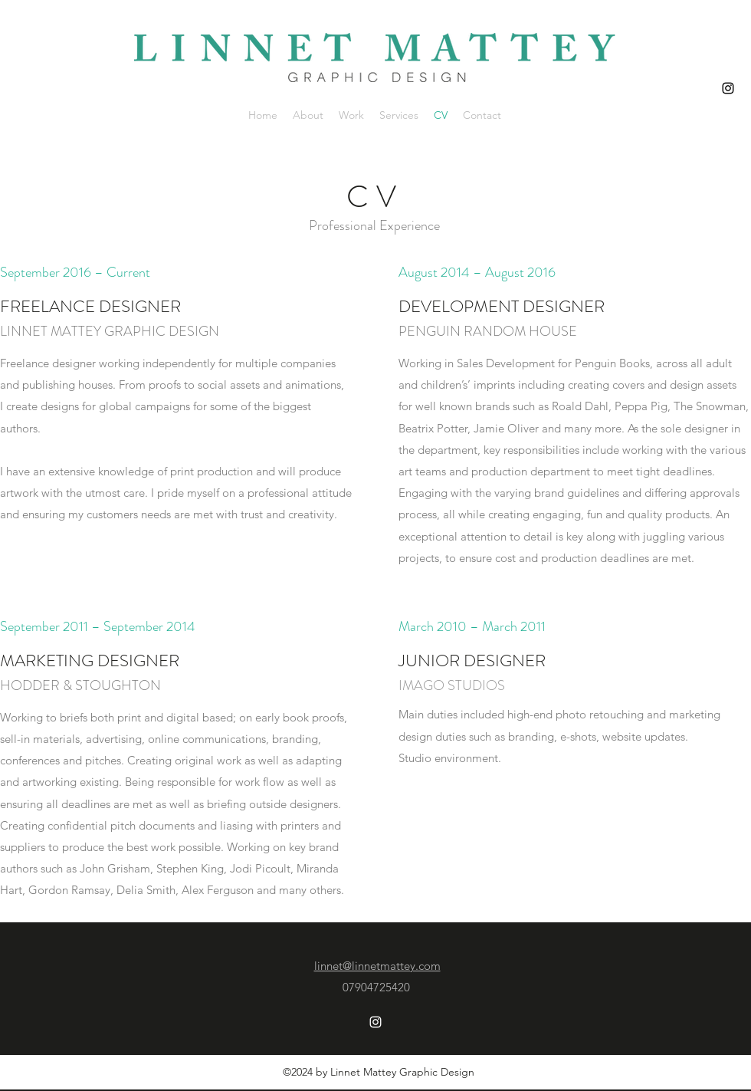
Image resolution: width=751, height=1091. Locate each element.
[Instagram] (728, 88)
